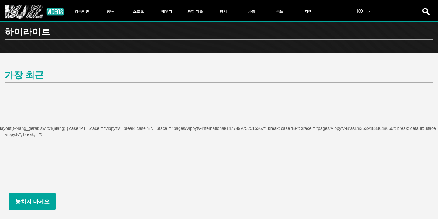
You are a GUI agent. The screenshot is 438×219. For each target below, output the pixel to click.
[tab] (82, 11)
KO (363, 11)
